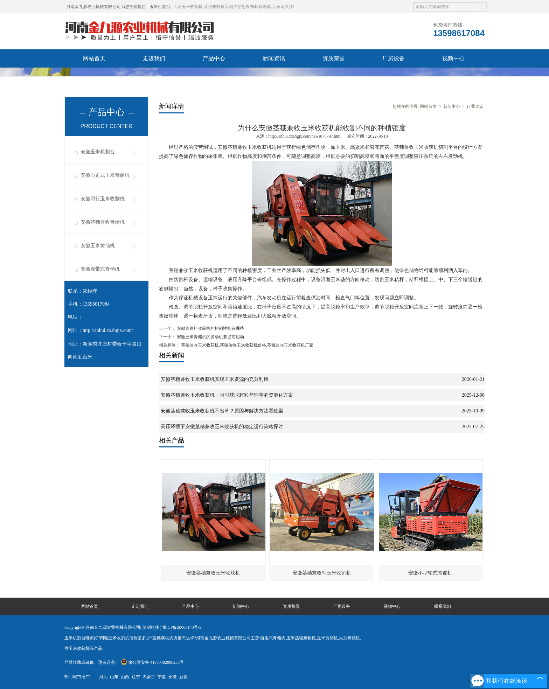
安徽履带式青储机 (100, 269)
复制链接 (151, 627)
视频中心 (453, 58)
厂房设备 (393, 58)
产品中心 (214, 58)
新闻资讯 (274, 58)
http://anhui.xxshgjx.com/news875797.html (305, 136)
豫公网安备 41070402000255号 (152, 662)
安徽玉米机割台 (98, 151)
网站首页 (94, 58)
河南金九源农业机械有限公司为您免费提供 (106, 6)
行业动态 (475, 106)
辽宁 (136, 676)
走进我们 (154, 58)
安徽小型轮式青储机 (430, 573)
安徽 (172, 676)
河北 (103, 676)
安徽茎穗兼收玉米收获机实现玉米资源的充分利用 (215, 379)
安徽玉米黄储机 (98, 245)
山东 (114, 676)
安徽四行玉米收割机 (103, 198)
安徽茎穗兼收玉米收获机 (213, 573)
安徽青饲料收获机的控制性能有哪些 (210, 328)
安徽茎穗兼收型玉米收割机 (321, 573)
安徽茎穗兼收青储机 (103, 222)
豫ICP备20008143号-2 (182, 627)
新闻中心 (451, 106)
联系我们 (154, 76)
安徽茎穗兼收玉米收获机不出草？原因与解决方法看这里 (222, 410)
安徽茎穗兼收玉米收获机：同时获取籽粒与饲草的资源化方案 (227, 395)
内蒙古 (149, 676)
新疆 (183, 676)
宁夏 (162, 676)
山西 (125, 676)
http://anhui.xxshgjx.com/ (108, 330)
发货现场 (94, 76)
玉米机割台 (160, 6)
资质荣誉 (333, 58)
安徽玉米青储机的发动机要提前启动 (210, 336)
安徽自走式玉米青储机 (105, 175)
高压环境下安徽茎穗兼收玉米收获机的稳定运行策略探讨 (222, 426)
